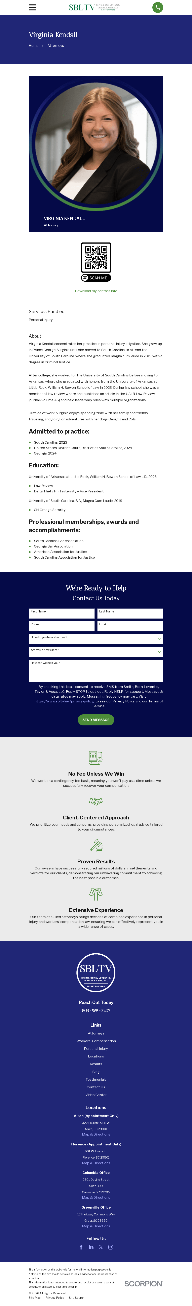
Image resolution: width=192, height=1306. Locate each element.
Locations (96, 1056)
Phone (35, 624)
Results (96, 1064)
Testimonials (96, 1079)
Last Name (106, 611)
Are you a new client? (45, 650)
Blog (96, 1072)
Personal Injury (41, 320)
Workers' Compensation (96, 1041)
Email (102, 624)
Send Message (96, 720)
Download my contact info (96, 291)
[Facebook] (81, 1247)
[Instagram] (110, 1247)
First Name (38, 611)
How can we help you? (45, 662)
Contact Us (96, 1087)
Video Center (96, 1095)
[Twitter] (101, 1247)
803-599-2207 (96, 1010)
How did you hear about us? (49, 637)
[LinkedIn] (91, 1247)
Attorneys (96, 1033)
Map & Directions (96, 1134)
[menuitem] (35, 1298)
